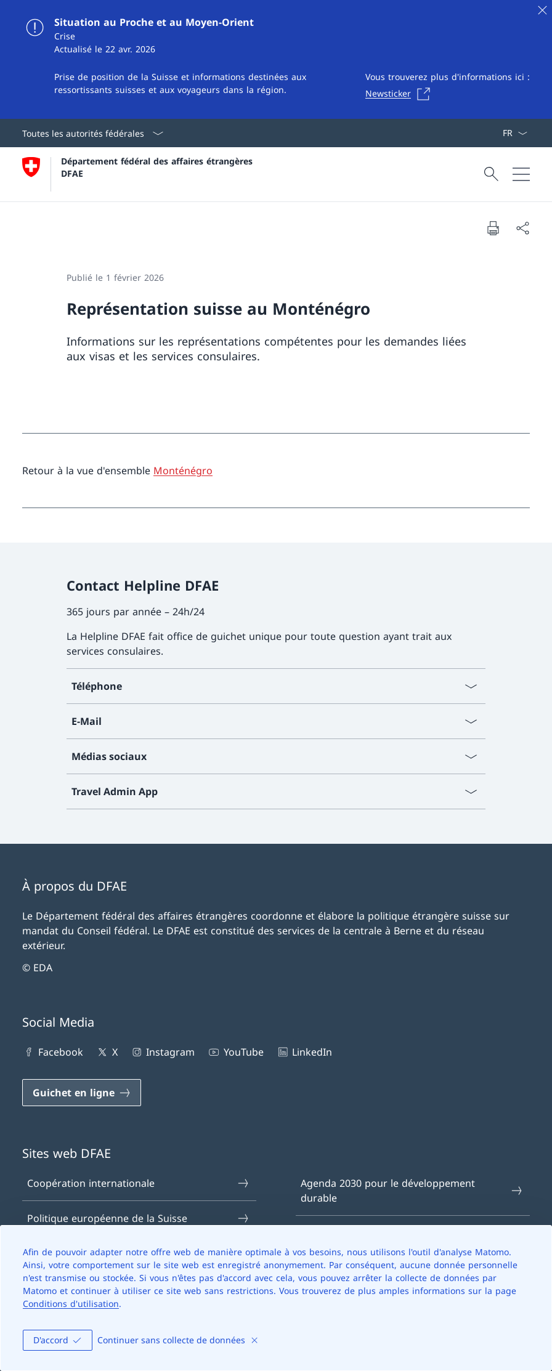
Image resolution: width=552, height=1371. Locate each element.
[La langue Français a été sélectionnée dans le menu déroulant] (515, 133)
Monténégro (183, 470)
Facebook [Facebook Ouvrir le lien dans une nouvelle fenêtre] (52, 1052)
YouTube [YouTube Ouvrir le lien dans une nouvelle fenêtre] (235, 1052)
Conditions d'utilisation (71, 1303)
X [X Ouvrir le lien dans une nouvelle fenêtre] (106, 1052)
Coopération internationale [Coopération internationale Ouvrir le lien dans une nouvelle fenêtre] (138, 1183)
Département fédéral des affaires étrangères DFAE (158, 167)
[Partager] (522, 227)
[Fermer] (542, 10)
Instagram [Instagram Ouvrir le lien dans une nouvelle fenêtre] (162, 1052)
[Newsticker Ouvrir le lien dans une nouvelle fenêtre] (401, 93)
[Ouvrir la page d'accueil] (139, 174)
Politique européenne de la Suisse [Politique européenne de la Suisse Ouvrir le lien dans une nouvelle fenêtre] (138, 1218)
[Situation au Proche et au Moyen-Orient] (276, 59)
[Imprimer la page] (493, 227)
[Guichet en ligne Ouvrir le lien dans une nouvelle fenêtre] (81, 1092)
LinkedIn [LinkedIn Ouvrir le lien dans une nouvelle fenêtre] (304, 1052)
